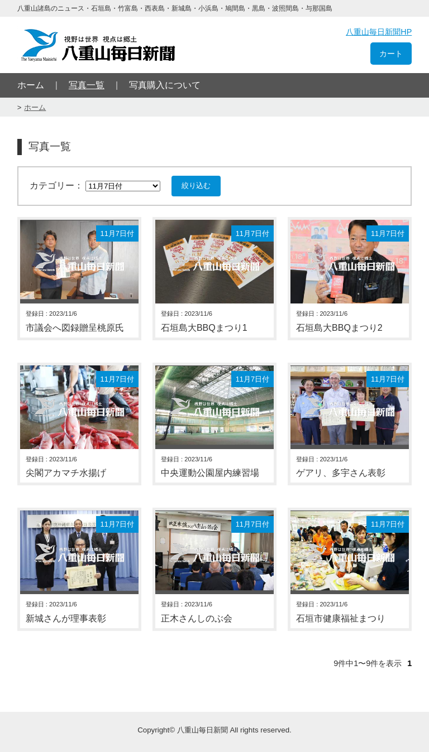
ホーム (30, 85)
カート (391, 53)
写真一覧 (86, 85)
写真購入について (165, 85)
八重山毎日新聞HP (379, 31)
